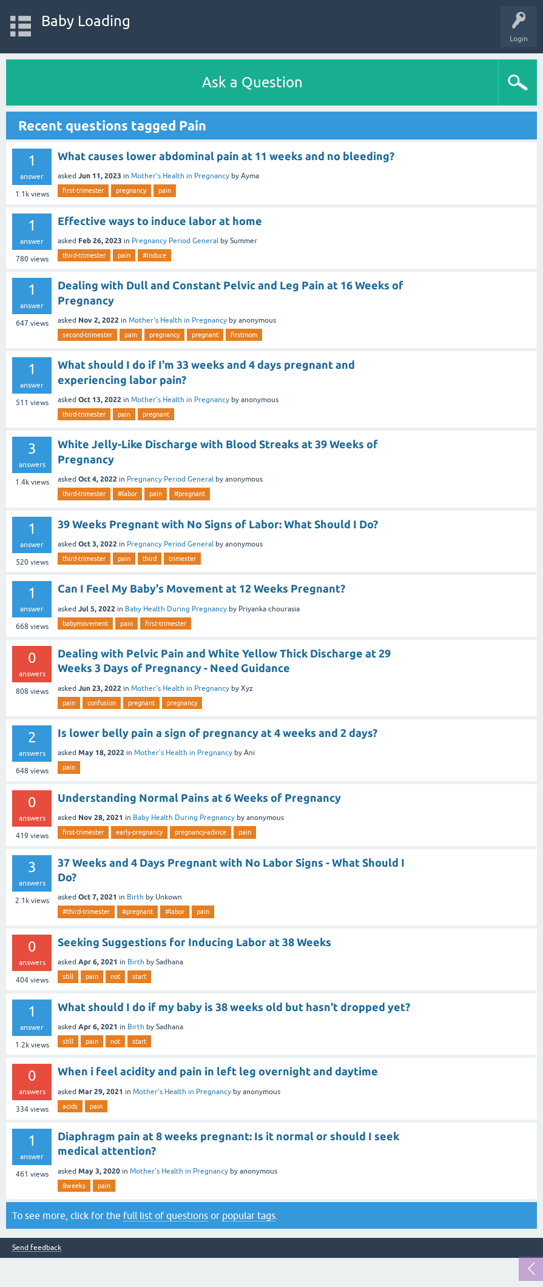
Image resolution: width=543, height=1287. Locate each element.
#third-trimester (86, 911)
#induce (154, 255)
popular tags (248, 1215)
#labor (127, 493)
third (150, 558)
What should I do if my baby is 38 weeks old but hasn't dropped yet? (234, 1007)
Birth (135, 897)
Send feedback (36, 1248)
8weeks (74, 1185)
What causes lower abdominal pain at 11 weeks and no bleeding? (226, 156)
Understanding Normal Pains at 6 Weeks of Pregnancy (199, 797)
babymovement (85, 623)
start (139, 976)
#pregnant (189, 493)
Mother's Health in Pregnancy (180, 176)
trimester (182, 558)
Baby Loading (85, 21)
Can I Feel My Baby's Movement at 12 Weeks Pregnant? (201, 588)
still (67, 976)
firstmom (244, 334)
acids (70, 1106)
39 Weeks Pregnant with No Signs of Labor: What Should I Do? (218, 524)
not (115, 976)
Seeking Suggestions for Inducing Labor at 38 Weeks (194, 942)
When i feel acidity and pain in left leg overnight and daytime (218, 1071)
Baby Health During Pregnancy (176, 609)
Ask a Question (252, 82)
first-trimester (83, 190)
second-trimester (87, 334)
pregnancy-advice (200, 832)
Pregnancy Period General (175, 241)
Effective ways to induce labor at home (160, 221)
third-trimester (84, 255)
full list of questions (165, 1215)
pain (164, 190)
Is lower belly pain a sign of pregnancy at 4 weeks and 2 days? (217, 733)
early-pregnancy (139, 832)
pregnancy (131, 190)
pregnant (205, 334)
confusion (101, 703)
